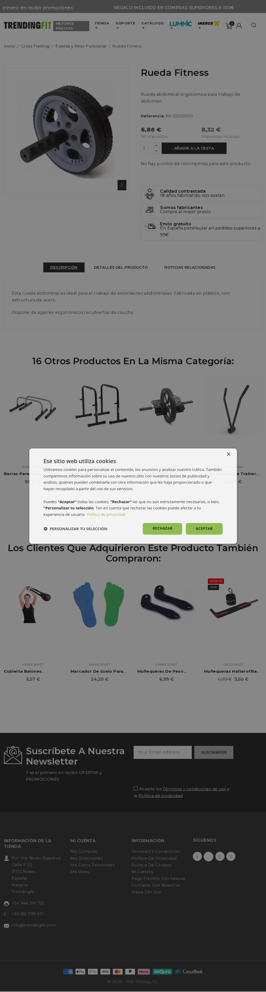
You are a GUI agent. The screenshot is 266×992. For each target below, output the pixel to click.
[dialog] (133, 496)
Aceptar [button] (204, 528)
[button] (75, 529)
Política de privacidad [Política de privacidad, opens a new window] (106, 514)
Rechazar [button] (163, 528)
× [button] (228, 454)
